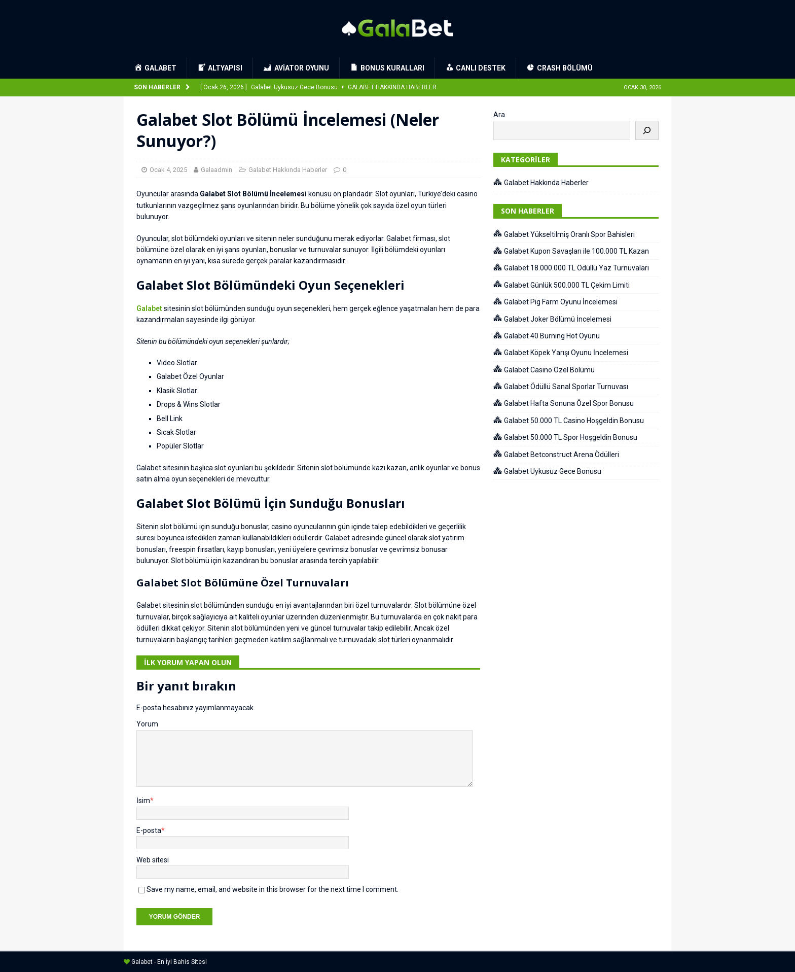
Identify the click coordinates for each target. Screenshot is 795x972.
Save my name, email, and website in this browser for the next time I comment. (273, 889)
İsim (143, 800)
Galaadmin (216, 169)
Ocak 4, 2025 (168, 169)
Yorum (147, 724)
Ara (499, 115)
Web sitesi (152, 860)
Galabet (149, 308)
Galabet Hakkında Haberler (287, 169)
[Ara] (647, 130)
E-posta (148, 830)
